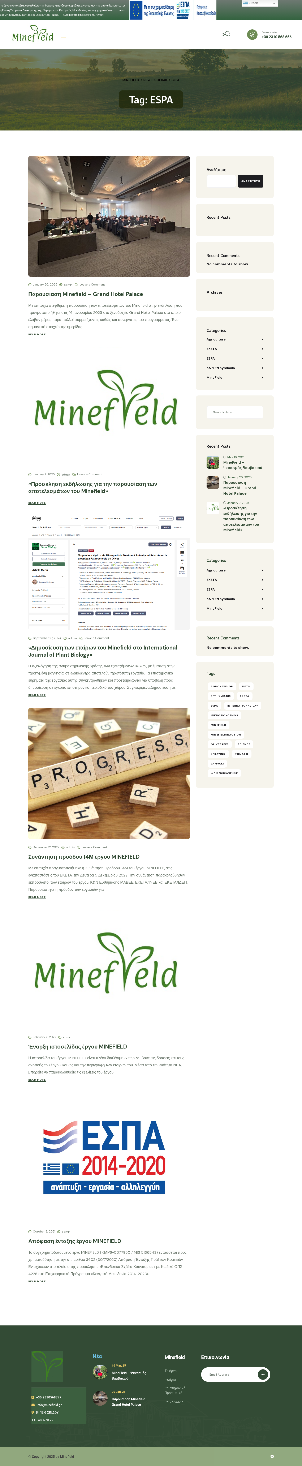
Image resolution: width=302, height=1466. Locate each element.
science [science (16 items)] (244, 745)
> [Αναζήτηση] (226, 34)
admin (68, 285)
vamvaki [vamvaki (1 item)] (217, 764)
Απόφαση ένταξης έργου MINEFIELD (74, 1241)
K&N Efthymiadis (221, 368)
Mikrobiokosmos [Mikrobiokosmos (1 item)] (224, 716)
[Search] (254, 412)
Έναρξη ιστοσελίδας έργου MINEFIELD (77, 1046)
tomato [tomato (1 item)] (241, 754)
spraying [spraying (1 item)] (218, 754)
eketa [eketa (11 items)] (244, 697)
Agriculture (216, 339)
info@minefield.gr (46, 1405)
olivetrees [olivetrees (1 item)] (220, 745)
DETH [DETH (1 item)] (246, 687)
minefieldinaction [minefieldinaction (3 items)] (226, 735)
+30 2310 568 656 (277, 37)
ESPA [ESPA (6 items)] (214, 706)
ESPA (211, 358)
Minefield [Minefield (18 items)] (218, 726)
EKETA (212, 349)
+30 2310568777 (46, 1397)
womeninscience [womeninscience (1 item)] (224, 774)
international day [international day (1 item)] (242, 706)
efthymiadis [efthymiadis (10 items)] (221, 697)
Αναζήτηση (216, 169)
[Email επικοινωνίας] (272, 1456)
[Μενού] (63, 36)
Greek (250, 3)
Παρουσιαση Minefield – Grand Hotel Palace (85, 294)
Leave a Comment (92, 284)
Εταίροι (170, 1380)
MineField (215, 378)
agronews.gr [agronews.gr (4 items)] (222, 687)
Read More (37, 334)
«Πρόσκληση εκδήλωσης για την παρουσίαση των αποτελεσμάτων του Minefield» (92, 487)
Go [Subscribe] (263, 1374)
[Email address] (236, 1374)
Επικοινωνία (174, 1402)
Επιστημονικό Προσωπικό (175, 1390)
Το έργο (171, 1371)
